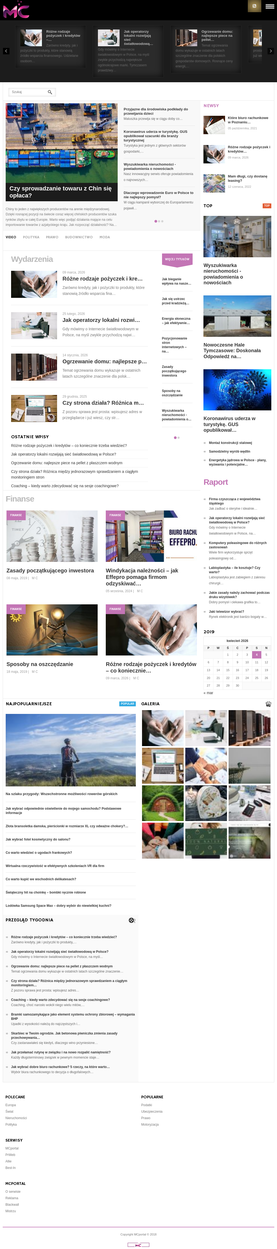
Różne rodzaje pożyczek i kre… (102, 279)
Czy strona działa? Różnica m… (103, 403)
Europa (10, 1105)
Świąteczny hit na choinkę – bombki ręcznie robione (46, 892)
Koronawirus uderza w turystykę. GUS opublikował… (229, 424)
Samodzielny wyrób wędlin (229, 451)
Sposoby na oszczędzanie (39, 664)
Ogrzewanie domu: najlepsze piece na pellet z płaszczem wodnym (67, 463)
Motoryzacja (150, 1124)
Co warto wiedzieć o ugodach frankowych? (39, 853)
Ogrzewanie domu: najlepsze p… (104, 361)
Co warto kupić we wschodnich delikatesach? (41, 879)
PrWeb (10, 1155)
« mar (208, 693)
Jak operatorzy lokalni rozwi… (101, 320)
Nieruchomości (16, 1118)
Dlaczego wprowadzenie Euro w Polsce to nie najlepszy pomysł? (158, 195)
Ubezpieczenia (152, 1111)
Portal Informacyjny (19, 10)
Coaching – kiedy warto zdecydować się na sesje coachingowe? (65, 486)
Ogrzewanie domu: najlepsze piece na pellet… (217, 35)
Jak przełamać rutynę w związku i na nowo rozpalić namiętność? (61, 1052)
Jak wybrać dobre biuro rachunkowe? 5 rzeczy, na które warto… (60, 1067)
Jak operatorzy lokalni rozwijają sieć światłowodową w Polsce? (63, 454)
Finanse (16, 515)
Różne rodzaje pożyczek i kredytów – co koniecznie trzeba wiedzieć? (69, 445)
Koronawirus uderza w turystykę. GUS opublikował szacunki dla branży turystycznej (155, 136)
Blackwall (12, 1205)
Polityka (11, 1124)
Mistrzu (10, 1211)
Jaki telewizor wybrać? (226, 612)
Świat (9, 1111)
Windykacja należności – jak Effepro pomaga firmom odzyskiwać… (142, 577)
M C (35, 578)
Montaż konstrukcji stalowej (230, 443)
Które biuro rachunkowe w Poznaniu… (248, 120)
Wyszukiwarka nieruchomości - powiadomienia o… (177, 415)
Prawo (145, 1118)
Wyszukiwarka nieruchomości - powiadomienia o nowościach (150, 166)
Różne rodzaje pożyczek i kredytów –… (63, 35)
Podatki (146, 1105)
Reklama (11, 1198)
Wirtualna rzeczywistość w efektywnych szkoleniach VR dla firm (55, 866)
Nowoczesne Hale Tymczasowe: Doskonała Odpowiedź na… (232, 350)
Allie (8, 1161)
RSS (254, 6)
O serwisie (13, 1192)
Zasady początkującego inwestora (174, 371)
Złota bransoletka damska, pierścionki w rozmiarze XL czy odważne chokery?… (67, 826)
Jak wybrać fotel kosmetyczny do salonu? (38, 839)
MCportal (12, 1148)
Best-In (10, 1168)
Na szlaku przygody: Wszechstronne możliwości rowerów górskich (61, 794)
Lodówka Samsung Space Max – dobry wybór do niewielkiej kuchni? (58, 906)
